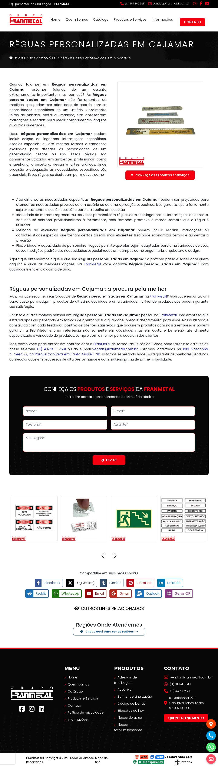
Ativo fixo (125, 689)
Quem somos (78, 684)
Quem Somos (77, 19)
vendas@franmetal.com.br (169, 3)
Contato (192, 22)
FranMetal (92, 264)
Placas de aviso (130, 717)
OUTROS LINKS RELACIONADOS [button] (112, 608)
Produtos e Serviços (130, 19)
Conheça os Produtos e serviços (160, 175)
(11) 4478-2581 (132, 3)
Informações (162, 19)
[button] (103, 556)
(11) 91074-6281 (177, 684)
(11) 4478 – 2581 (51, 349)
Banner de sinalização (135, 696)
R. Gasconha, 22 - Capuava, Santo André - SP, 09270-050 (185, 703)
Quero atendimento (186, 718)
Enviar (109, 460)
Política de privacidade (86, 712)
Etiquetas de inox (131, 710)
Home (55, 19)
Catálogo (101, 19)
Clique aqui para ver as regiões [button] (107, 632)
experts (183, 762)
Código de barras (131, 703)
